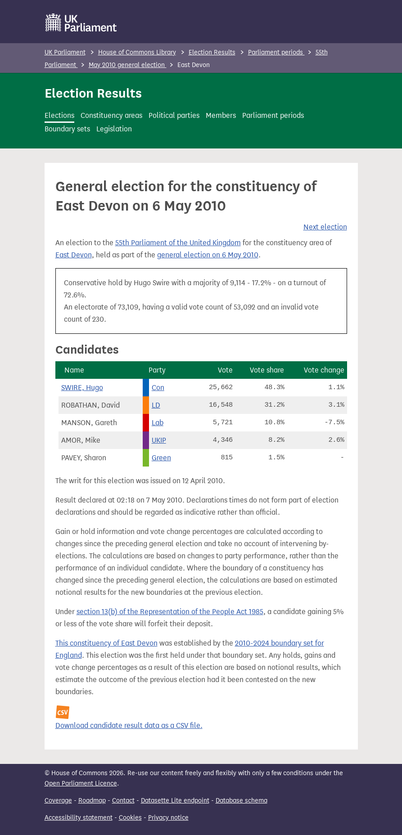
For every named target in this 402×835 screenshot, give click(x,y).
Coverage (58, 800)
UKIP (159, 440)
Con (158, 387)
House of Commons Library (137, 52)
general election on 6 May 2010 (207, 255)
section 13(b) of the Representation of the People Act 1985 (170, 611)
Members (221, 115)
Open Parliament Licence (81, 783)
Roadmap (92, 800)
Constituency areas (111, 115)
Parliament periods (276, 52)
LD (156, 405)
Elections (59, 115)
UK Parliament (65, 52)
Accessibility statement (79, 818)
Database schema (241, 800)
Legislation (114, 129)
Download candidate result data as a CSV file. (129, 725)
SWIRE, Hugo (82, 387)
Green (161, 457)
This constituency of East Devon (106, 643)
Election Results (212, 52)
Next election (325, 227)
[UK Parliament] (81, 22)
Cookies (130, 818)
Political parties (174, 115)
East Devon (73, 255)
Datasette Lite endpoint (175, 800)
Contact (123, 800)
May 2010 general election (128, 65)
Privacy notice (168, 818)
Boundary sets (67, 129)
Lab (157, 422)
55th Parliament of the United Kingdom (178, 242)
